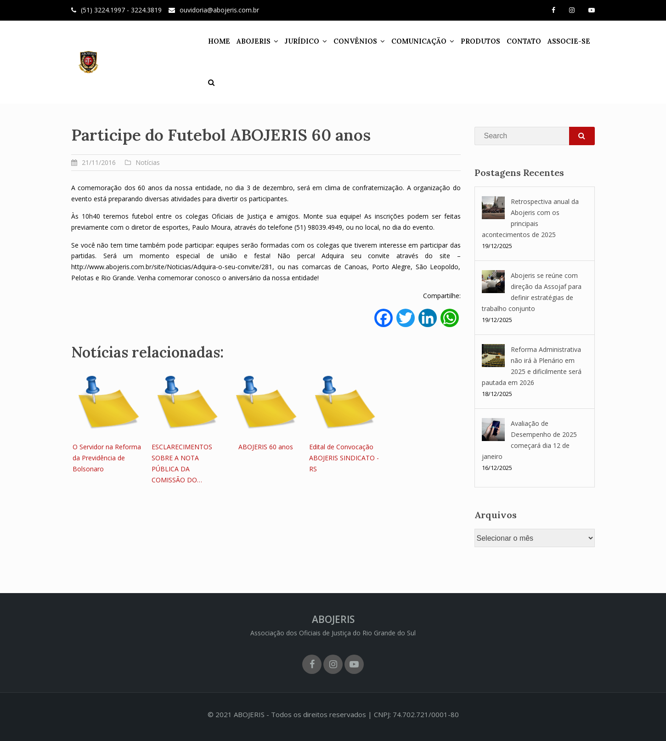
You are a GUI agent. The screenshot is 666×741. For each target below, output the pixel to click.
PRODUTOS (480, 41)
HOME (219, 41)
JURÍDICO (302, 41)
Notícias (147, 162)
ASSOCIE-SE (568, 41)
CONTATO (524, 41)
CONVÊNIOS (355, 41)
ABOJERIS (254, 41)
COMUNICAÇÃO (418, 41)
